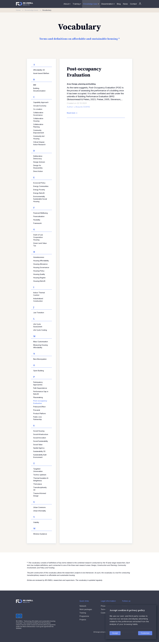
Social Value (37, 444)
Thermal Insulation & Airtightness (40, 479)
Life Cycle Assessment (37, 325)
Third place (37, 484)
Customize (145, 633)
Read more (72, 113)
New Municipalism (40, 359)
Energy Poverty (39, 190)
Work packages (86, 609)
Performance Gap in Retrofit (40, 393)
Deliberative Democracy (37, 157)
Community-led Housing (38, 137)
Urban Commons (39, 507)
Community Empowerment (38, 131)
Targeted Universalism (38, 470)
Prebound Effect (39, 407)
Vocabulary (46, 10)
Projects (83, 620)
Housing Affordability (41, 261)
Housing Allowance (40, 264)
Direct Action (38, 171)
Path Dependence (40, 388)
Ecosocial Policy (39, 183)
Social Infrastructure (40, 434)
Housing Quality (39, 274)
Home (20, 10)
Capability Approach (40, 102)
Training (77, 4)
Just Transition (38, 313)
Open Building (38, 371)
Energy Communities (40, 186)
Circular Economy (39, 106)
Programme (84, 616)
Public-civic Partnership (37, 418)
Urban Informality (39, 511)
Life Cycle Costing (40, 330)
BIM (34, 85)
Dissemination (108, 4)
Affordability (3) (39, 70)
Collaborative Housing (38, 119)
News (125, 4)
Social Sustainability (40, 441)
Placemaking (38, 397)
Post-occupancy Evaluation (40, 402)
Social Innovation (39, 438)
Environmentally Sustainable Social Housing (40, 198)
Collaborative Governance (38, 114)
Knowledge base (91, 4)
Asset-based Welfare (41, 73)
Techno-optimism (39, 475)
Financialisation (38, 216)
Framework (37, 223)
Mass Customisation (40, 342)
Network (83, 606)
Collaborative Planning (38, 125)
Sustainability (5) (39, 451)
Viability (36, 522)
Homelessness (38, 257)
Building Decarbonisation (39, 89)
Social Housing (38, 431)
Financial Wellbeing (40, 213)
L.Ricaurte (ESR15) (82, 107)
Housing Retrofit (39, 281)
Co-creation (37, 109)
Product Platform (39, 413)
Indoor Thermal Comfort (39, 294)
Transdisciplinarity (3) (40, 488)
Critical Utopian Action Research (39, 143)
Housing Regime (39, 278)
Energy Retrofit (38, 193)
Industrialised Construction (38, 300)
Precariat (36, 410)
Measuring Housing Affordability (40, 346)
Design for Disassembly (38, 166)
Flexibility (36, 220)
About (67, 4)
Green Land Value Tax (40, 244)
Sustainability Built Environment (39, 456)
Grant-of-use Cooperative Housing (38, 237)
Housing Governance (41, 267)
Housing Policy (38, 271)
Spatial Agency (38, 448)
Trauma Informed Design (39, 494)
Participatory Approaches (38, 383)
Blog (119, 4)
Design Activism (39, 162)
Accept (115, 633)
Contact (133, 4)
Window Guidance (40, 534)
